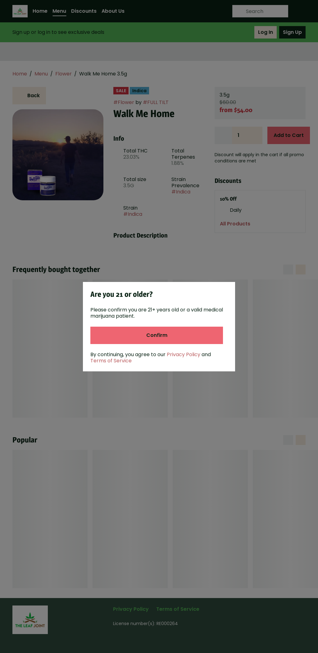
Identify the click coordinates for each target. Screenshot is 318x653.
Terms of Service (111, 360)
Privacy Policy (183, 354)
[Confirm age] (156, 335)
